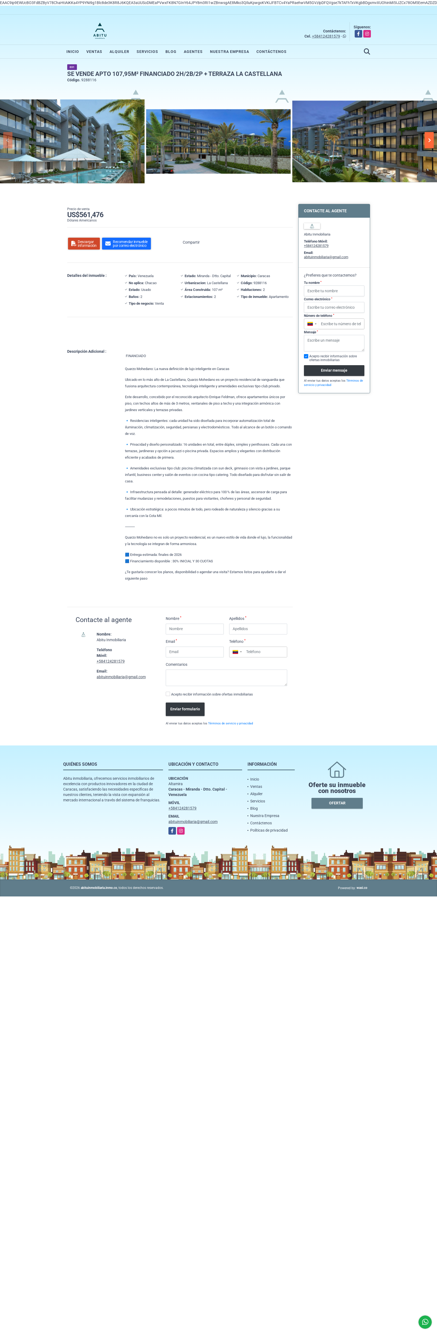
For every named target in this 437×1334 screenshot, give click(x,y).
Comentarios (176, 664)
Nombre (173, 618)
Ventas (94, 51)
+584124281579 (326, 36)
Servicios (147, 51)
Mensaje (311, 332)
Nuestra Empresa (229, 51)
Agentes (193, 51)
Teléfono (237, 641)
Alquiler (119, 51)
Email (171, 641)
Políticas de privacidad (269, 830)
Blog (171, 51)
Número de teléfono (319, 316)
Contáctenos (271, 51)
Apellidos (237, 618)
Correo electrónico (318, 299)
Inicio (72, 51)
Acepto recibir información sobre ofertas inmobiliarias (212, 694)
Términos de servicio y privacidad (230, 723)
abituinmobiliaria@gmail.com (121, 677)
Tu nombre (312, 283)
